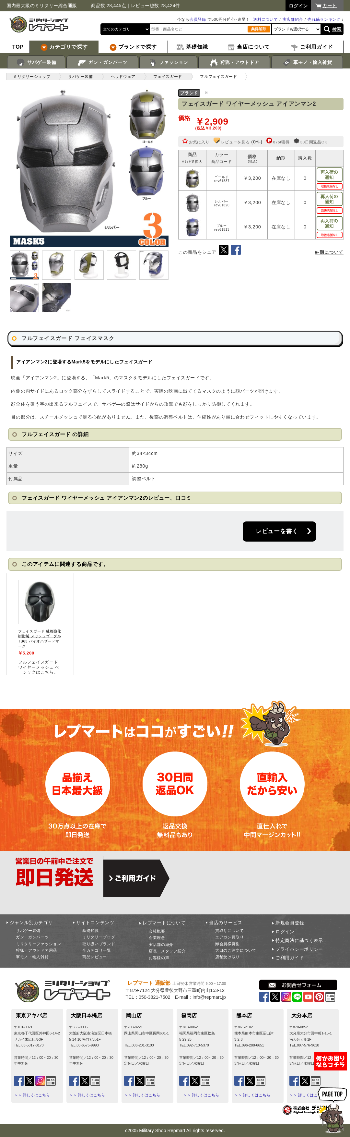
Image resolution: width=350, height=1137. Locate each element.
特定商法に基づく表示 (299, 940)
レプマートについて (164, 922)
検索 (337, 29)
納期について (329, 252)
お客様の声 (159, 958)
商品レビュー (94, 957)
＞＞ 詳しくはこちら (32, 1095)
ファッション (168, 62)
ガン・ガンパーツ (102, 62)
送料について (265, 19)
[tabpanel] (40, 624)
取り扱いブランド (98, 944)
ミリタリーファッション (38, 944)
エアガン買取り (229, 937)
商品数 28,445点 (108, 5)
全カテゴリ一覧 (96, 950)
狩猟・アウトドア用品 (36, 950)
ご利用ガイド (289, 957)
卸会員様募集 (227, 944)
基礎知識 (90, 930)
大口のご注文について (235, 950)
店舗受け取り (227, 957)
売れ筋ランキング (324, 19)
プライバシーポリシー (299, 949)
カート (329, 5)
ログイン (285, 931)
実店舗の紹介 (161, 944)
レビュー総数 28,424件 (155, 5)
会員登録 (198, 19)
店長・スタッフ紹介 (167, 951)
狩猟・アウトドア (234, 62)
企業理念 (157, 937)
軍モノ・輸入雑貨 (307, 62)
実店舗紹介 (293, 19)
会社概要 (157, 931)
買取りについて (229, 930)
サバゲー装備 (36, 62)
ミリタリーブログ (98, 937)
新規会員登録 (289, 922)
